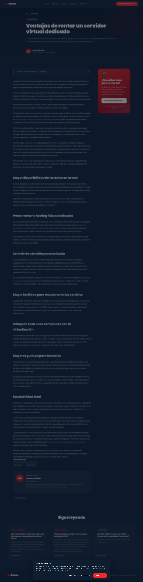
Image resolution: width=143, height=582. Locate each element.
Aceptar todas (100, 575)
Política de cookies (62, 570)
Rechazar (72, 575)
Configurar (85, 575)
